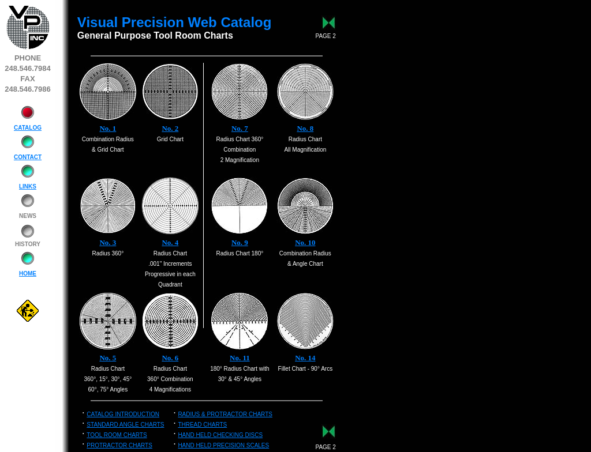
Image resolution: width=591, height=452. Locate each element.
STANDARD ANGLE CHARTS (125, 424)
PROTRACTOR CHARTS (119, 445)
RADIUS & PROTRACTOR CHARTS (225, 414)
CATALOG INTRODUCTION (123, 414)
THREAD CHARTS (202, 424)
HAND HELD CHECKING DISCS (220, 435)
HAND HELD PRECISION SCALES (223, 445)
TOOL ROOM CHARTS (117, 435)
